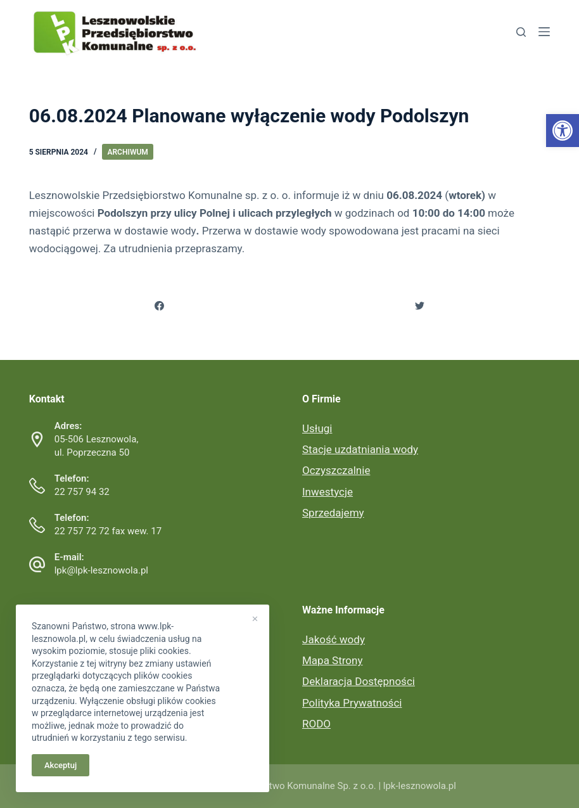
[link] (562, 130)
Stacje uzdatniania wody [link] (360, 449)
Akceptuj (60, 765)
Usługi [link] (317, 428)
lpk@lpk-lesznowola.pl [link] (101, 570)
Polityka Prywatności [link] (352, 702)
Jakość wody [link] (333, 639)
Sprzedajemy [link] (333, 512)
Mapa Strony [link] (332, 660)
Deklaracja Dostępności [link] (358, 681)
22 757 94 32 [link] (82, 491)
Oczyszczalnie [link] (336, 470)
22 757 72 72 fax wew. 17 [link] (108, 531)
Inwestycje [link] (327, 491)
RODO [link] (316, 723)
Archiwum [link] (127, 152)
